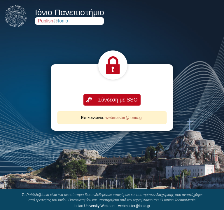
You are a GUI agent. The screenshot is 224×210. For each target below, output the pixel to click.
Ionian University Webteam (94, 206)
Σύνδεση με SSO (118, 100)
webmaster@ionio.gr (124, 117)
